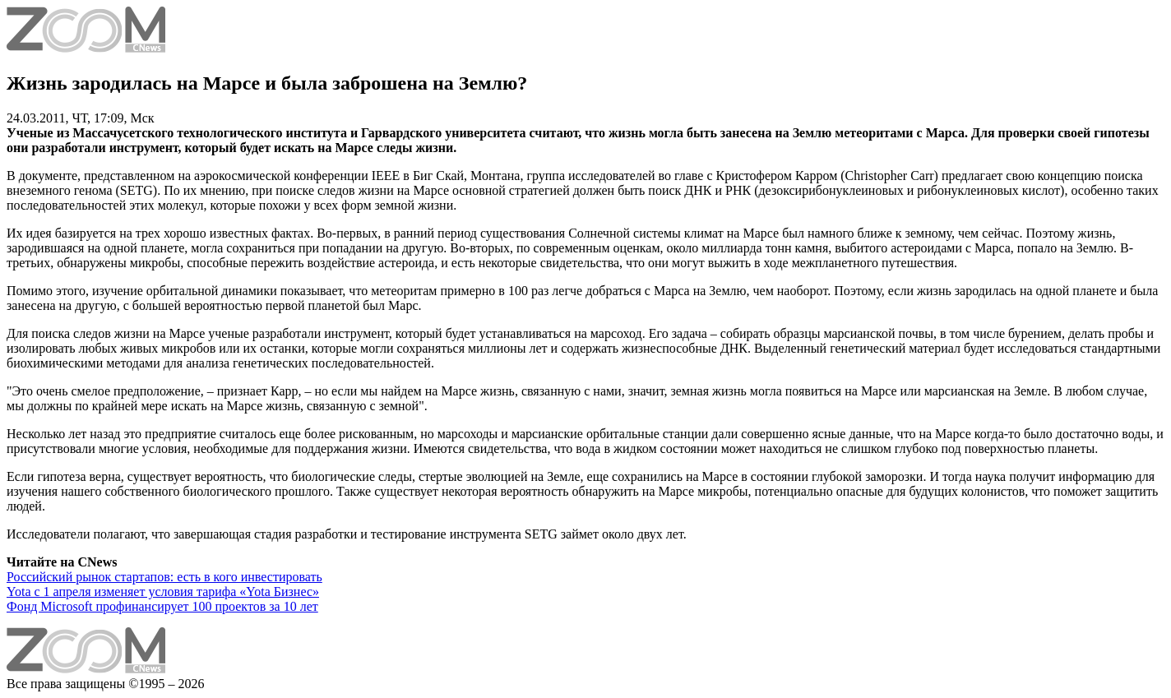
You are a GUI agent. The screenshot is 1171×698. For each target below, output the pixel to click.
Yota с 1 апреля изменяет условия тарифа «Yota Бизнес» (163, 592)
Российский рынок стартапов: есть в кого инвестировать (164, 577)
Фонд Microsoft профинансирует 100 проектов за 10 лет (162, 606)
